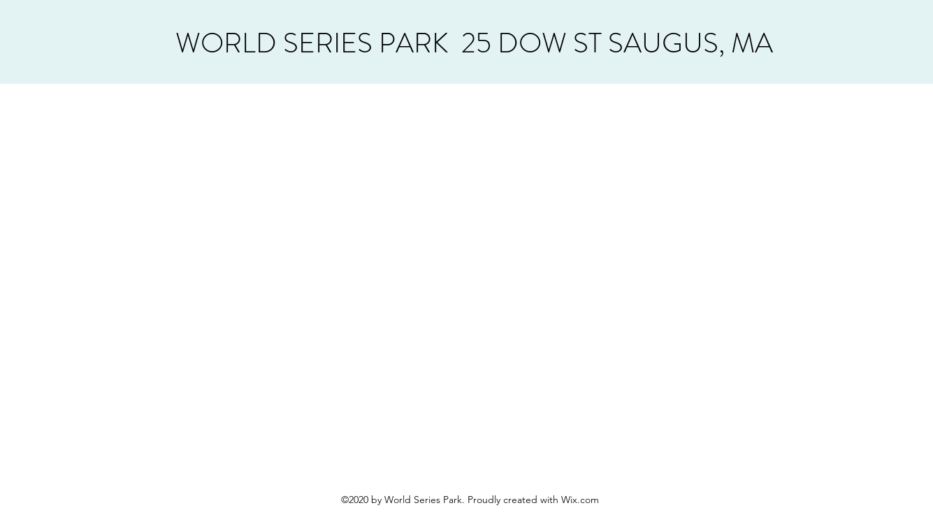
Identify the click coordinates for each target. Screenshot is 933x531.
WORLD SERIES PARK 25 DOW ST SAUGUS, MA (474, 43)
